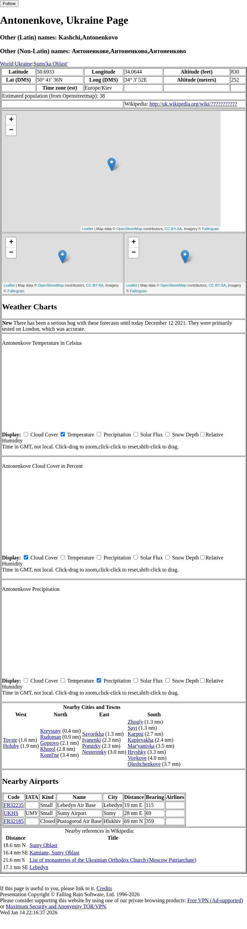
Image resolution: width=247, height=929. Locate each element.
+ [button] (11, 120)
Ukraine (23, 64)
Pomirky (91, 746)
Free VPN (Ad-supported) (215, 900)
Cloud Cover (44, 434)
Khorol (47, 749)
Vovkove (137, 758)
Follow (9, 3)
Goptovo (49, 743)
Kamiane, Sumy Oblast (54, 852)
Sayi (132, 728)
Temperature (80, 434)
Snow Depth (185, 434)
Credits (104, 888)
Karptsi (135, 734)
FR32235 (14, 805)
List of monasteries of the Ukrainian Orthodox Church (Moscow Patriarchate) (112, 860)
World (6, 64)
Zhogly (135, 722)
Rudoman (50, 737)
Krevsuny (50, 731)
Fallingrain (210, 229)
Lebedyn (38, 867)
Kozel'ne (49, 755)
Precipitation (117, 434)
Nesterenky (94, 752)
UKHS (11, 813)
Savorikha (93, 734)
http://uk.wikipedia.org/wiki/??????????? (193, 104)
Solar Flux (151, 434)
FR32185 (14, 821)
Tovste (10, 740)
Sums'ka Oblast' (50, 64)
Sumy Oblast (43, 845)
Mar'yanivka (141, 746)
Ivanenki (91, 740)
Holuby (11, 746)
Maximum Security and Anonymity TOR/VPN (56, 906)
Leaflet (87, 229)
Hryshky (137, 752)
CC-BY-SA (173, 229)
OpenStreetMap (129, 229)
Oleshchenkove (144, 764)
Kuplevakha (140, 740)
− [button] (11, 130)
